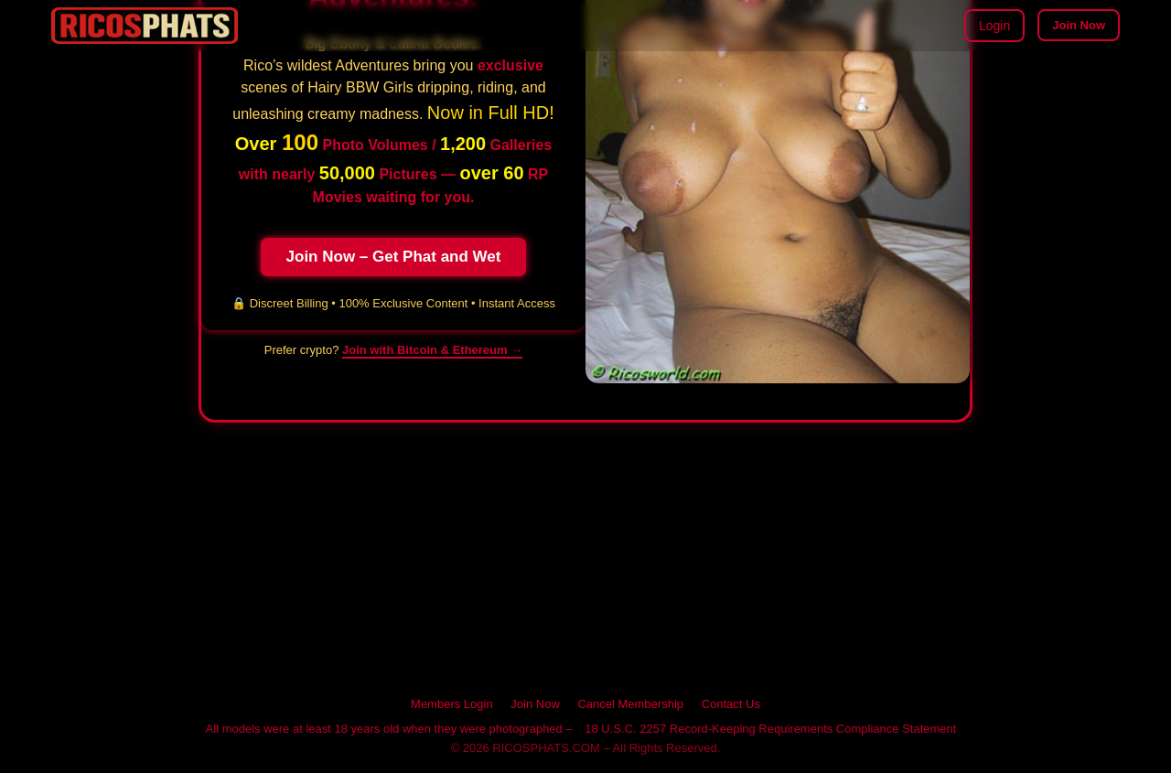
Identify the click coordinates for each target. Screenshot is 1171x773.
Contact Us (731, 704)
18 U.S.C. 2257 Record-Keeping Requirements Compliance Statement (770, 728)
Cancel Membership (630, 704)
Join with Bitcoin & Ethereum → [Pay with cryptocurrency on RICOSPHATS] (432, 350)
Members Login (452, 704)
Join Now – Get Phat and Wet (393, 256)
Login (994, 25)
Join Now (1078, 25)
